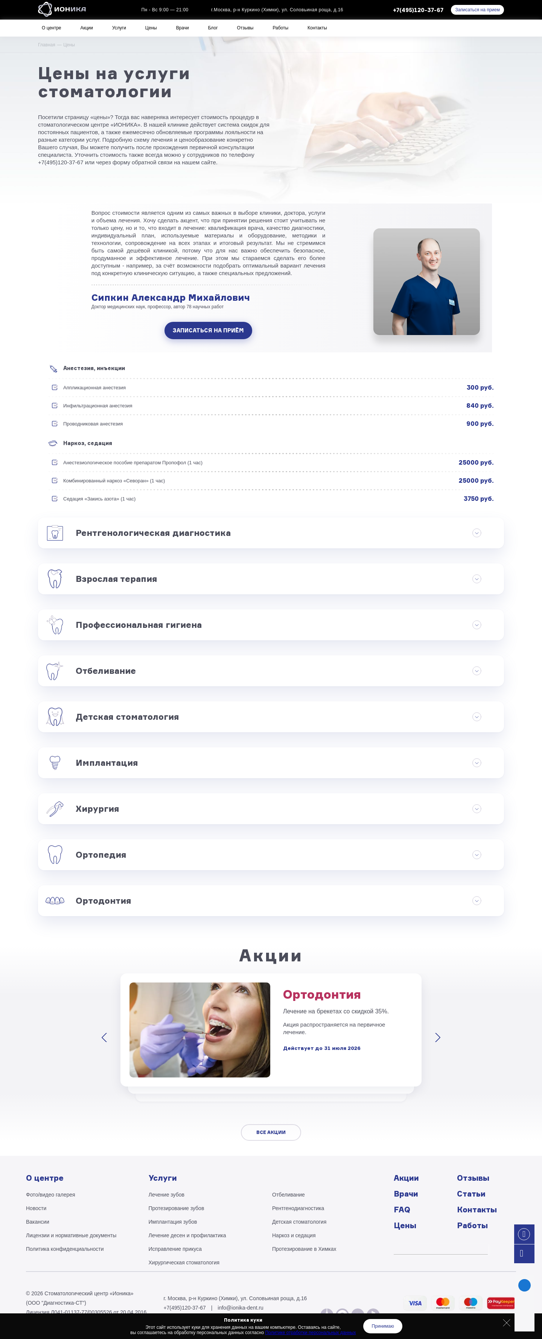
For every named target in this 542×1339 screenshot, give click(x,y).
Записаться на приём (208, 330)
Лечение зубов (166, 1195)
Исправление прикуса (175, 1249)
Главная (46, 44)
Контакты (317, 28)
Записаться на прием (477, 9)
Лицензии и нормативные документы (71, 1235)
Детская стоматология (299, 1222)
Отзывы (245, 28)
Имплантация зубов (173, 1222)
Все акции (271, 1132)
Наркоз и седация (293, 1235)
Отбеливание (288, 1195)
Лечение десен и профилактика (187, 1235)
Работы (280, 28)
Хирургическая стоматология (184, 1262)
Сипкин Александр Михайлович (170, 297)
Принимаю (382, 1326)
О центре (51, 28)
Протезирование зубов (176, 1208)
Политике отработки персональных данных (310, 1332)
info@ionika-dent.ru (240, 1308)
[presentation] (105, 1037)
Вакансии (37, 1222)
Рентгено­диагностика (298, 1208)
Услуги (119, 28)
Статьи (471, 1193)
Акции (86, 28)
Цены (151, 28)
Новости (36, 1208)
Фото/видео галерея (50, 1195)
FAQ (402, 1209)
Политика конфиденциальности (65, 1249)
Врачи (182, 28)
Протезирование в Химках (304, 1249)
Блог (213, 28)
